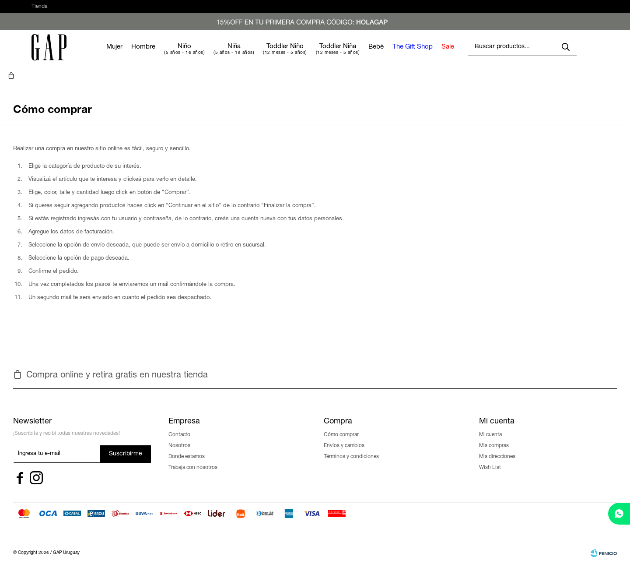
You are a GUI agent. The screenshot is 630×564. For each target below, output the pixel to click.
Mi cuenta (490, 421)
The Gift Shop (423, 56)
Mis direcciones (497, 443)
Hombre (154, 56)
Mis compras (494, 432)
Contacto (179, 421)
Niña (244, 55)
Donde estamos (186, 443)
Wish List (490, 454)
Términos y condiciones (351, 443)
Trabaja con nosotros (192, 454)
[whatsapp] (619, 514)
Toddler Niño (295, 55)
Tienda (39, 11)
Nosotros (179, 432)
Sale (458, 56)
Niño (195, 55)
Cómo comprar (341, 421)
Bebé (386, 56)
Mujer (125, 56)
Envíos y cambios (344, 432)
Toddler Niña (348, 55)
